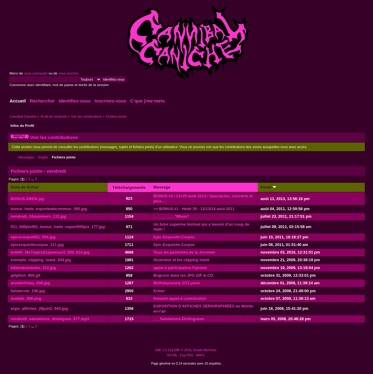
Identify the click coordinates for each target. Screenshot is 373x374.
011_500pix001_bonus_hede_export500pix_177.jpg (58, 226)
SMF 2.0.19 (163, 350)
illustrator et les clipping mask (181, 260)
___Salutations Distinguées (178, 319)
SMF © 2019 (182, 350)
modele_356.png (26, 298)
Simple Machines (205, 350)
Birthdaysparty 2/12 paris (176, 283)
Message (161, 187)
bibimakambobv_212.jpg (33, 267)
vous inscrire (68, 73)
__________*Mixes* (171, 216)
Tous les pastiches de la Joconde (184, 252)
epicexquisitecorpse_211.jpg (37, 244)
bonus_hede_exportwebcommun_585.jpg (49, 208)
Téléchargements (129, 187)
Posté (268, 187)
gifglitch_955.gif (25, 275)
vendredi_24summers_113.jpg (38, 216)
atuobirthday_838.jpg (30, 283)
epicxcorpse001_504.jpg (33, 237)
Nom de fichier (25, 187)
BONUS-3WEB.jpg (27, 198)
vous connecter (35, 73)
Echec (159, 291)
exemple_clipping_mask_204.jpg (41, 260)
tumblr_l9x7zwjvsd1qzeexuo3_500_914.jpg (50, 252)
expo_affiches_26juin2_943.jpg (39, 308)
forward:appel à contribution (179, 298)
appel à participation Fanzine (180, 267)
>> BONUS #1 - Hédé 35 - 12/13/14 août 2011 (194, 208)
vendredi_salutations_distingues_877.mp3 (50, 319)
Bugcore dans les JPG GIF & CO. (183, 275)
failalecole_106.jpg (28, 291)
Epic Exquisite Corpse (173, 237)
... (33, 179)
